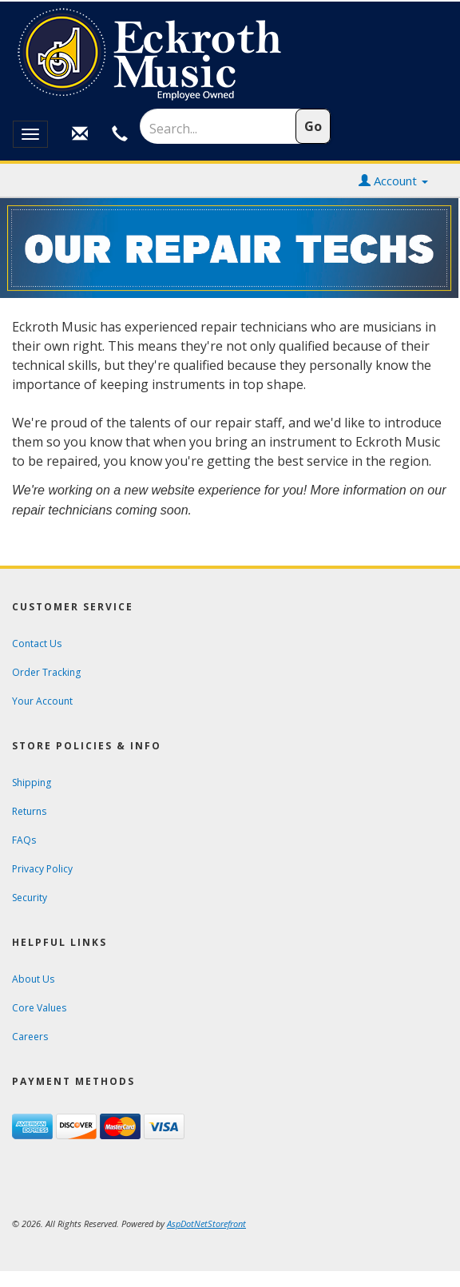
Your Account (42, 701)
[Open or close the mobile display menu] (30, 134)
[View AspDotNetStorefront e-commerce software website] (206, 1223)
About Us (33, 979)
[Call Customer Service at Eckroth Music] (120, 134)
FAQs (24, 840)
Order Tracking (46, 672)
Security (29, 897)
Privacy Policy (42, 869)
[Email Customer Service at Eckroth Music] (80, 134)
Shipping (31, 782)
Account (393, 181)
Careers (30, 1036)
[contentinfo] (230, 55)
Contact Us (36, 643)
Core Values (39, 1008)
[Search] (207, 128)
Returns (29, 811)
